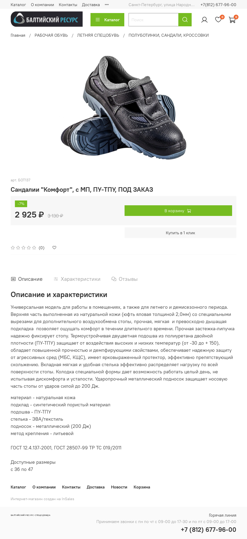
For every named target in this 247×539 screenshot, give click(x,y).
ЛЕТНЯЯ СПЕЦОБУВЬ (98, 35)
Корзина (142, 487)
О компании (42, 4)
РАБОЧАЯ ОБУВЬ (51, 35)
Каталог (18, 4)
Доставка (91, 4)
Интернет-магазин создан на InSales (42, 498)
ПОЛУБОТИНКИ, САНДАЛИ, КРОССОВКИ (169, 35)
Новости (119, 487)
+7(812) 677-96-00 (218, 4)
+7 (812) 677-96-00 (208, 529)
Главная (18, 35)
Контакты (68, 4)
